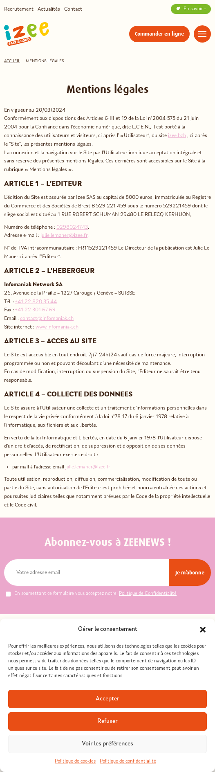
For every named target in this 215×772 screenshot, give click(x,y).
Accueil (12, 61)
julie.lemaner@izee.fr (63, 235)
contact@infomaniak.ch (47, 318)
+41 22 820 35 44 (36, 301)
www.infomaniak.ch (57, 327)
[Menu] (202, 34)
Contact (73, 9)
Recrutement (19, 9)
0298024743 (72, 227)
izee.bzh (177, 135)
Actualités (49, 9)
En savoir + (191, 9)
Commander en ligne (159, 33)
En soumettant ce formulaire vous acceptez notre (91, 594)
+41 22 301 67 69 (35, 310)
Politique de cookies (75, 761)
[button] (203, 630)
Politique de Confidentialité (148, 593)
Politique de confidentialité (128, 761)
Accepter (107, 699)
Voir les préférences (107, 744)
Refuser (107, 721)
